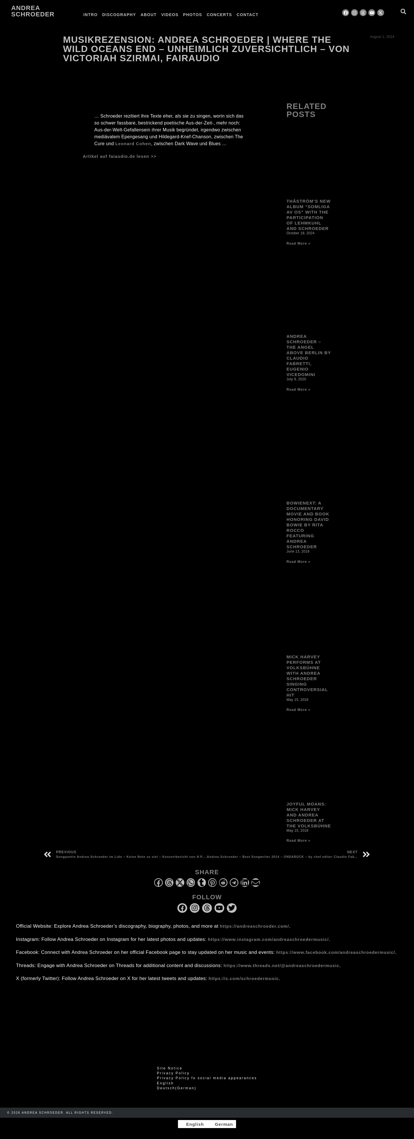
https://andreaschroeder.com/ (254, 926)
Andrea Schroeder (32, 11)
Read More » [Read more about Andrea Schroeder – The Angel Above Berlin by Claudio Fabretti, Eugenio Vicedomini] (298, 390)
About (149, 14)
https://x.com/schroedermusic (244, 978)
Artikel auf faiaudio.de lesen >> (119, 156)
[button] (403, 11)
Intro (90, 14)
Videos (170, 14)
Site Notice (170, 1068)
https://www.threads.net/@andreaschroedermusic (282, 965)
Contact (247, 14)
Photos (192, 14)
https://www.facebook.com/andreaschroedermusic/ (335, 952)
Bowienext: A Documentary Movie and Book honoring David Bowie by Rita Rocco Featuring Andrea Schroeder (307, 525)
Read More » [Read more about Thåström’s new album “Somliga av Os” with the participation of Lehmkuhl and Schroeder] (298, 243)
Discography (119, 14)
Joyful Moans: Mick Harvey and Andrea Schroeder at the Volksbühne (308, 814)
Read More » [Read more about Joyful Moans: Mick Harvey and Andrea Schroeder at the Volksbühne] (298, 841)
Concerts (219, 14)
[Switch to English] (192, 1124)
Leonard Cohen (133, 143)
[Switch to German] (275, 15)
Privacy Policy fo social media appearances (207, 1078)
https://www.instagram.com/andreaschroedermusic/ (268, 939)
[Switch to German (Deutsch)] (207, 1088)
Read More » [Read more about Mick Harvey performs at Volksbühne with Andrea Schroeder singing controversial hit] (298, 710)
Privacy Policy (173, 1073)
